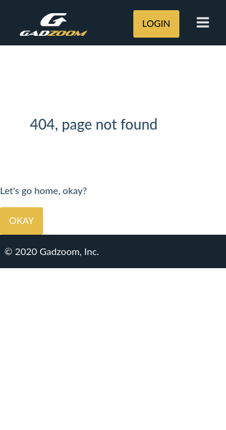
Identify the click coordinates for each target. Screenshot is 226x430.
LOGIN (156, 23)
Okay (21, 220)
